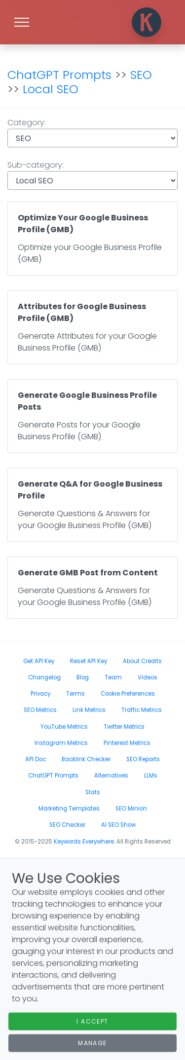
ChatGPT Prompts (59, 75)
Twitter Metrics (124, 727)
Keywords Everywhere (84, 842)
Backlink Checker (86, 759)
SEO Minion (131, 809)
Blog (82, 677)
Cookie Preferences (128, 694)
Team (113, 677)
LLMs (150, 775)
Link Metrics (89, 710)
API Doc (35, 759)
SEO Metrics (40, 710)
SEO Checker (67, 825)
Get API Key (38, 661)
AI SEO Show (118, 825)
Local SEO (50, 89)
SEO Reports (143, 759)
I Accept (92, 1021)
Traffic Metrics (141, 710)
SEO (141, 75)
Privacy (40, 694)
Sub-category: (92, 174)
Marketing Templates (69, 809)
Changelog (44, 677)
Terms (75, 694)
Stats (92, 792)
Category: (92, 132)
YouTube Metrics (64, 727)
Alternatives (111, 775)
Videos (147, 677)
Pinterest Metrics (127, 743)
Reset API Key (88, 661)
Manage (92, 1043)
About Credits (142, 661)
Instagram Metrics (61, 743)
